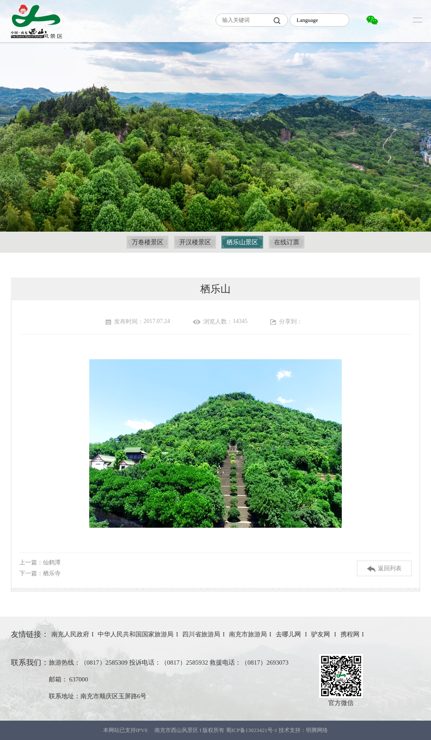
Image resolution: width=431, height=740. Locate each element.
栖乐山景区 (242, 242)
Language (307, 20)
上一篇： (40, 562)
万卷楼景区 (147, 242)
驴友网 (321, 634)
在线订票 (286, 242)
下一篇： (40, 573)
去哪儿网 (289, 634)
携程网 (350, 634)
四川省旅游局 (201, 634)
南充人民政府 (70, 634)
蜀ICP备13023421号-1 (252, 730)
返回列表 (384, 568)
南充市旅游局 (248, 634)
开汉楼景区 (195, 242)
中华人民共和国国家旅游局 (135, 634)
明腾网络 (317, 730)
